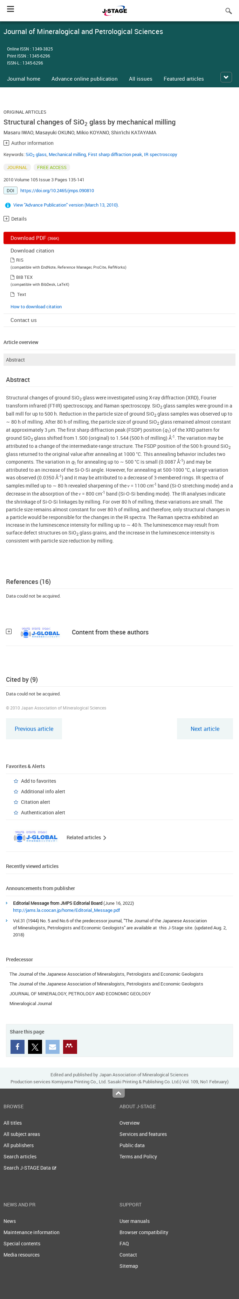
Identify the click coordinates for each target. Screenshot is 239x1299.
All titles (13, 1122)
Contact (128, 1254)
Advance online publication (85, 78)
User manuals (135, 1221)
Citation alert (35, 802)
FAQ (124, 1243)
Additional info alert (43, 791)
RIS (19, 260)
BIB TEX (24, 277)
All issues (140, 78)
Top (118, 1093)
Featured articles (184, 78)
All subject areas (22, 1134)
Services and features (143, 1134)
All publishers (19, 1145)
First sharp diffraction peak (115, 154)
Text (21, 294)
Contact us (24, 319)
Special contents (22, 1243)
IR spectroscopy (160, 154)
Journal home (23, 78)
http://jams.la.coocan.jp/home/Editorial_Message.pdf (66, 910)
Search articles (20, 1156)
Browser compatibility (144, 1232)
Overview (130, 1122)
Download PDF (35, 237)
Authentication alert (43, 812)
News (10, 1221)
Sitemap (129, 1266)
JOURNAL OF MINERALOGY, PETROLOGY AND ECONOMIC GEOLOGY (80, 993)
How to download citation (36, 306)
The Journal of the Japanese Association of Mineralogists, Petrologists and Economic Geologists (106, 974)
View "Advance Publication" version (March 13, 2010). (66, 205)
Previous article (34, 729)
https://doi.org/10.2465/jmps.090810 (57, 190)
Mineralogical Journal (30, 1003)
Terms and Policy (138, 1156)
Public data (132, 1145)
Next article (205, 729)
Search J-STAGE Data (30, 1167)
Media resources (22, 1254)
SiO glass (36, 154)
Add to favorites (38, 781)
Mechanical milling (67, 154)
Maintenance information (32, 1232)
